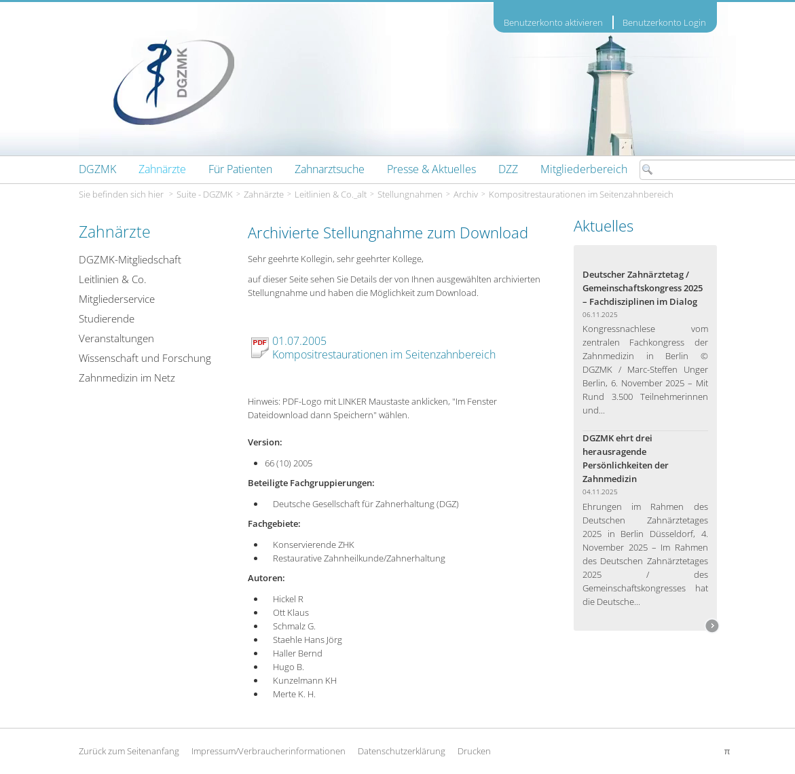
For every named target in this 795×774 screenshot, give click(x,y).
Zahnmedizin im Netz (127, 377)
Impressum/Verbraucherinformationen (268, 751)
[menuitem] (97, 169)
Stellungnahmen (410, 194)
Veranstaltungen (116, 338)
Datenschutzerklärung (401, 751)
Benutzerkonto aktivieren (553, 23)
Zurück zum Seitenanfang (129, 751)
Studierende (106, 318)
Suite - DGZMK (205, 194)
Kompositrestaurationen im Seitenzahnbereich (581, 194)
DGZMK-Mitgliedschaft (130, 259)
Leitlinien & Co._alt (331, 194)
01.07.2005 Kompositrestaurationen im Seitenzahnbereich (384, 347)
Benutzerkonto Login (664, 22)
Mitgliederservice (117, 299)
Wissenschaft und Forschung (145, 358)
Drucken (474, 751)
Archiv (466, 194)
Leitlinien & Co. (113, 279)
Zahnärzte (264, 194)
